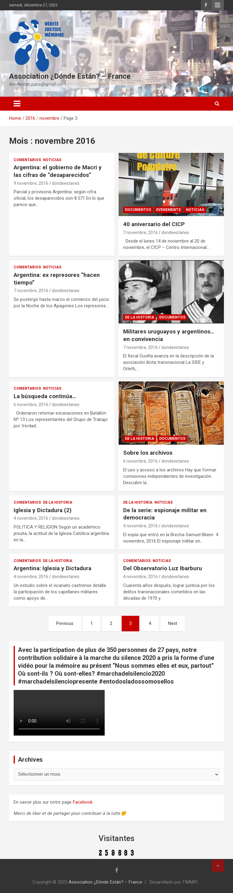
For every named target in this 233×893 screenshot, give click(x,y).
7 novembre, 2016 (140, 232)
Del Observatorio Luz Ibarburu (162, 568)
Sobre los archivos (147, 452)
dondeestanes (65, 183)
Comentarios (27, 160)
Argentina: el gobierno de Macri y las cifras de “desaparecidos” (58, 171)
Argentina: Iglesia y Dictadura (52, 568)
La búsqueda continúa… (45, 396)
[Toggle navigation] (17, 104)
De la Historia (139, 317)
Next (172, 623)
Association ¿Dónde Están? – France (69, 76)
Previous (64, 623)
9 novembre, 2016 (31, 183)
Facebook (83, 802)
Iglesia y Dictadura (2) (43, 510)
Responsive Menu (217, 5)
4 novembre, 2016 (31, 518)
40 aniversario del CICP (154, 224)
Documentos (138, 210)
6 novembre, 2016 (31, 404)
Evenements (168, 210)
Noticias (52, 160)
